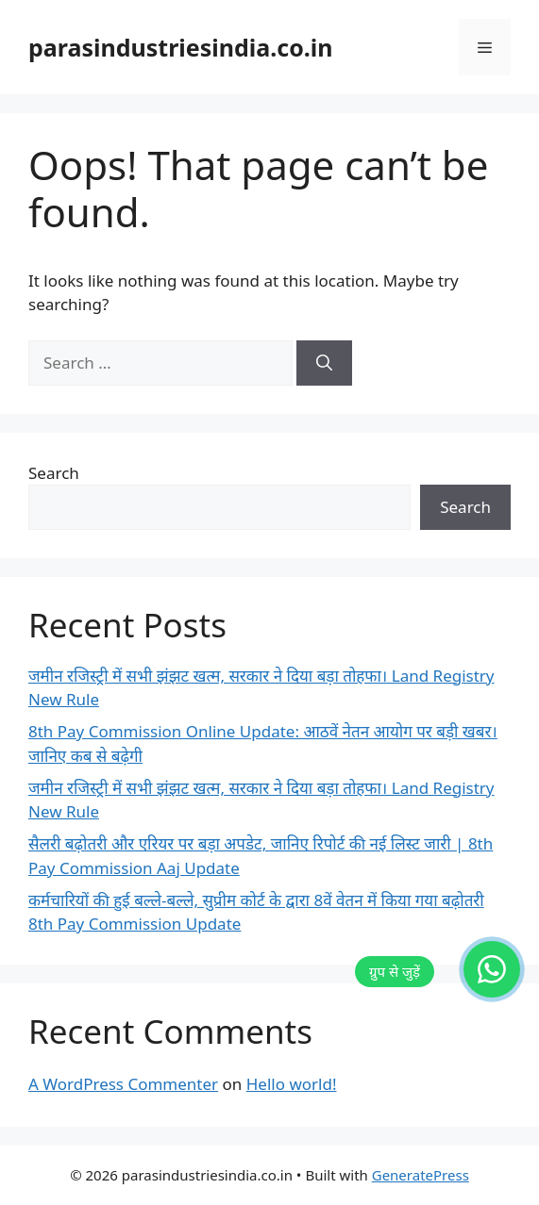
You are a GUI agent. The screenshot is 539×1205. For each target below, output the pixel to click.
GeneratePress (420, 1174)
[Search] (324, 363)
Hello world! (291, 1084)
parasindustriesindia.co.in (180, 47)
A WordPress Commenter (123, 1084)
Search (53, 473)
